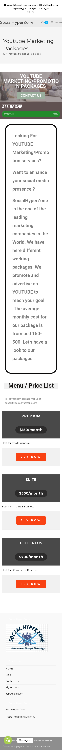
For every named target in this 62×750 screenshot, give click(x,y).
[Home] (4, 53)
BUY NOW (31, 456)
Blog (8, 674)
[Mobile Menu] (55, 22)
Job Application (14, 693)
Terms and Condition (43, 740)
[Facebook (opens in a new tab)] (29, 11)
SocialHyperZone (17, 22)
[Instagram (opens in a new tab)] (33, 11)
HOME (10, 668)
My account (12, 687)
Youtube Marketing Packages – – (26, 53)
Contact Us (12, 681)
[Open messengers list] (8, 740)
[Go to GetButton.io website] (8, 747)
